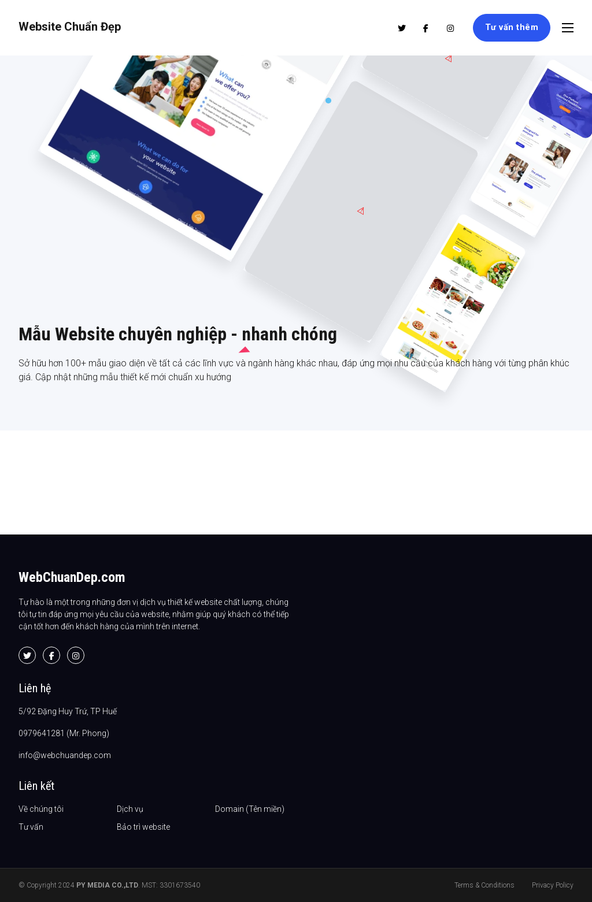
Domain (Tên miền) (249, 809)
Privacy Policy (553, 885)
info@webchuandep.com (64, 755)
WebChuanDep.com (71, 577)
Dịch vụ (130, 809)
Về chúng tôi (41, 809)
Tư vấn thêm (512, 27)
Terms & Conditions (484, 885)
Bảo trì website (143, 827)
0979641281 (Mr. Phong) (63, 733)
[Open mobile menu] (568, 27)
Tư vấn (30, 827)
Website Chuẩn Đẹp (69, 27)
